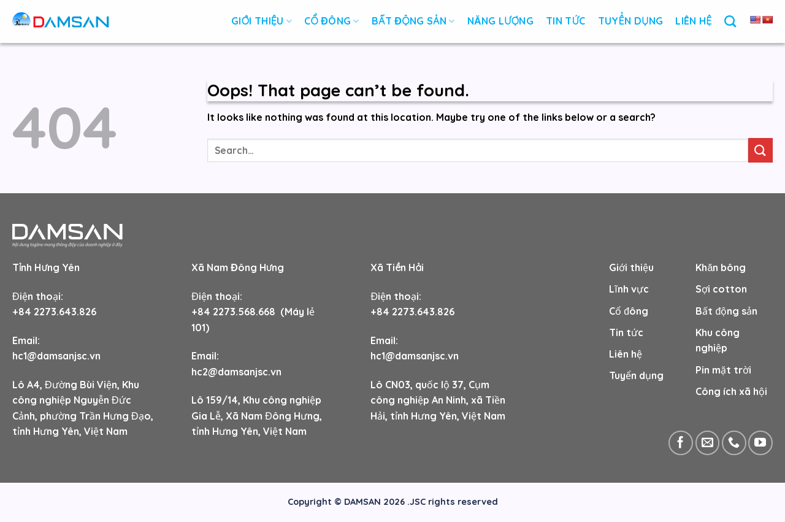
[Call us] (734, 443)
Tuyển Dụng (631, 21)
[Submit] (760, 150)
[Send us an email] (707, 443)
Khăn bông (720, 267)
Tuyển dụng (636, 375)
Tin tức (626, 332)
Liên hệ (625, 354)
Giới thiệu (261, 21)
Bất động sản (413, 21)
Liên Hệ (693, 21)
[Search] (730, 21)
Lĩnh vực (628, 289)
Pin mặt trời (723, 370)
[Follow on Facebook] (680, 443)
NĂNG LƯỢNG (500, 21)
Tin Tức (566, 21)
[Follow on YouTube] (760, 443)
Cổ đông (331, 21)
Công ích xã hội (731, 391)
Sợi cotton (721, 289)
